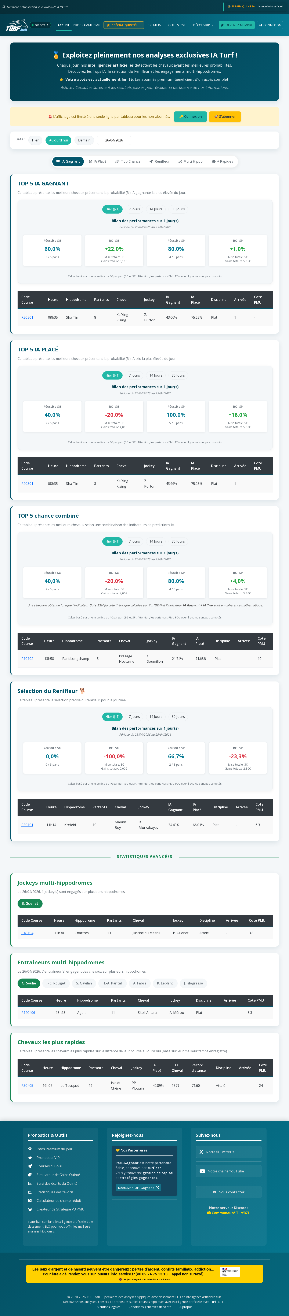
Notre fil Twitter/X (217, 1151)
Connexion (270, 25)
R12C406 (28, 1012)
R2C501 (27, 317)
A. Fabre (140, 983)
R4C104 (27, 933)
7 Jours (134, 209)
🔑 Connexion (190, 116)
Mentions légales (108, 1307)
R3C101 (27, 824)
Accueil (64, 25)
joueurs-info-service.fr (116, 1274)
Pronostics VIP (44, 1157)
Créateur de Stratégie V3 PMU (56, 1209)
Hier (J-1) (112, 209)
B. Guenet (30, 903)
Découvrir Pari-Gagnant (138, 1188)
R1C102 (27, 658)
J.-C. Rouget (56, 983)
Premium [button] (155, 25)
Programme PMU (86, 25)
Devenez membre (237, 25)
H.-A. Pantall (112, 983)
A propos (186, 1307)
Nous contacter (229, 1192)
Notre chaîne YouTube (221, 1171)
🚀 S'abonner (225, 116)
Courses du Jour (45, 1166)
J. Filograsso (193, 983)
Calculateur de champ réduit (54, 1200)
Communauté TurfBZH (228, 1212)
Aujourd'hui (58, 140)
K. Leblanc (165, 983)
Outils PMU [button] (177, 25)
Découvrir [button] (202, 25)
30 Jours (178, 209)
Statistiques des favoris (50, 1192)
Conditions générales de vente (150, 1307)
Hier (35, 140)
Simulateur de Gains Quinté (54, 1174)
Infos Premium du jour (50, 1149)
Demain (84, 140)
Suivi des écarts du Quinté (52, 1183)
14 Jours (155, 209)
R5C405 (27, 1085)
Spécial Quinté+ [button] (123, 25)
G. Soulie (29, 983)
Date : (20, 139)
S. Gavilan (84, 983)
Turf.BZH (216, 1302)
